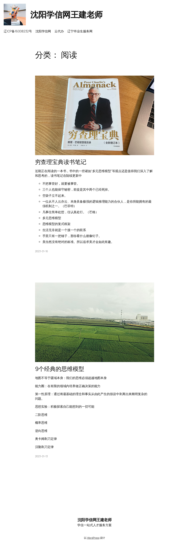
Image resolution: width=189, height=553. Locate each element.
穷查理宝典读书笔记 (60, 162)
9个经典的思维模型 (59, 369)
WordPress (93, 538)
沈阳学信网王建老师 (66, 14)
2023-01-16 (41, 251)
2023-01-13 (41, 456)
